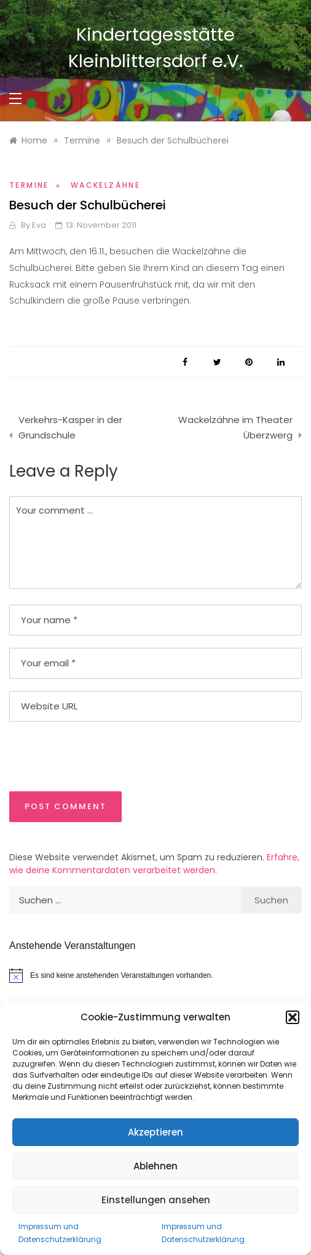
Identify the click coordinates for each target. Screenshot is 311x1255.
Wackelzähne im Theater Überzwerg (235, 427)
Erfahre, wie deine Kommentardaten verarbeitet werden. (154, 863)
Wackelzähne (105, 185)
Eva (39, 225)
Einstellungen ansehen (155, 1199)
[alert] (155, 975)
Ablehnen (155, 1166)
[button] (292, 1017)
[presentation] (93, 755)
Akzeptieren (155, 1132)
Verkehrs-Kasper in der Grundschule (70, 427)
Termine (29, 185)
